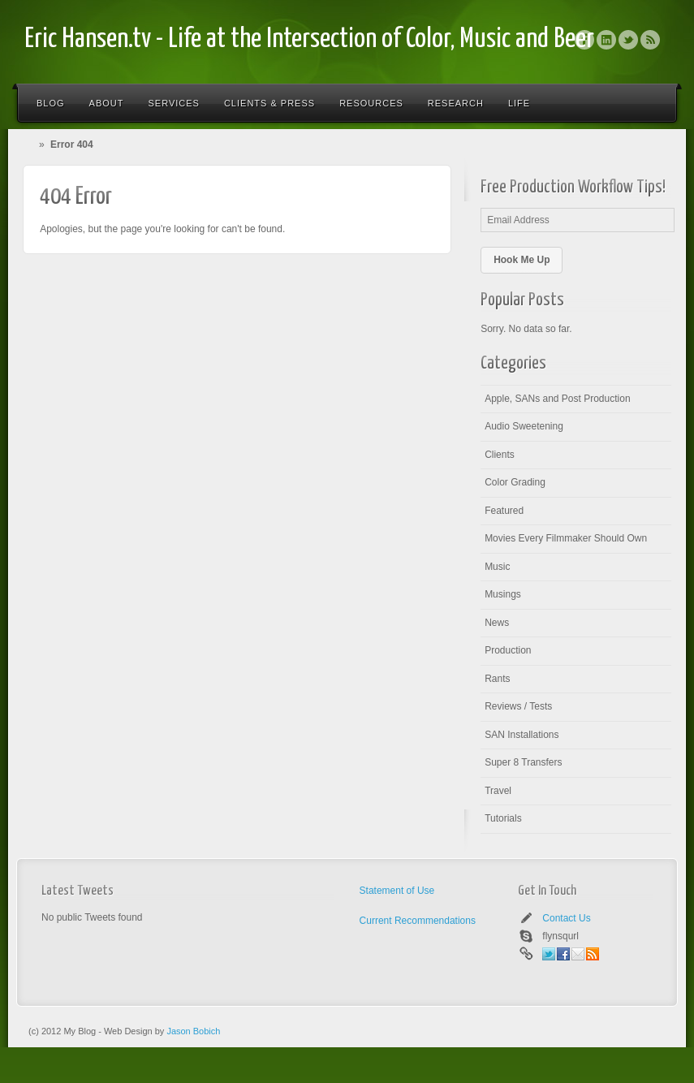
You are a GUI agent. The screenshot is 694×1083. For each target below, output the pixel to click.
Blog (51, 103)
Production (508, 650)
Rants (497, 678)
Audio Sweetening (524, 426)
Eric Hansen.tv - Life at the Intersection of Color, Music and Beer (309, 39)
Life (519, 103)
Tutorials (503, 818)
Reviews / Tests (518, 706)
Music (497, 566)
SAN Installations (521, 734)
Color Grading (515, 482)
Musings (503, 594)
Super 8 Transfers (523, 762)
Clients (500, 454)
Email (577, 953)
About (106, 103)
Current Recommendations (418, 920)
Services (173, 103)
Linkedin (606, 40)
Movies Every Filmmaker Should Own (566, 538)
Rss (650, 40)
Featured (504, 510)
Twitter (628, 40)
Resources (371, 103)
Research (456, 103)
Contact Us (566, 918)
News (497, 622)
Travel (498, 790)
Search (655, 103)
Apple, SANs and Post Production (557, 398)
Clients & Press (269, 103)
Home (32, 144)
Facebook (584, 40)
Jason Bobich (193, 1031)
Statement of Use (397, 890)
